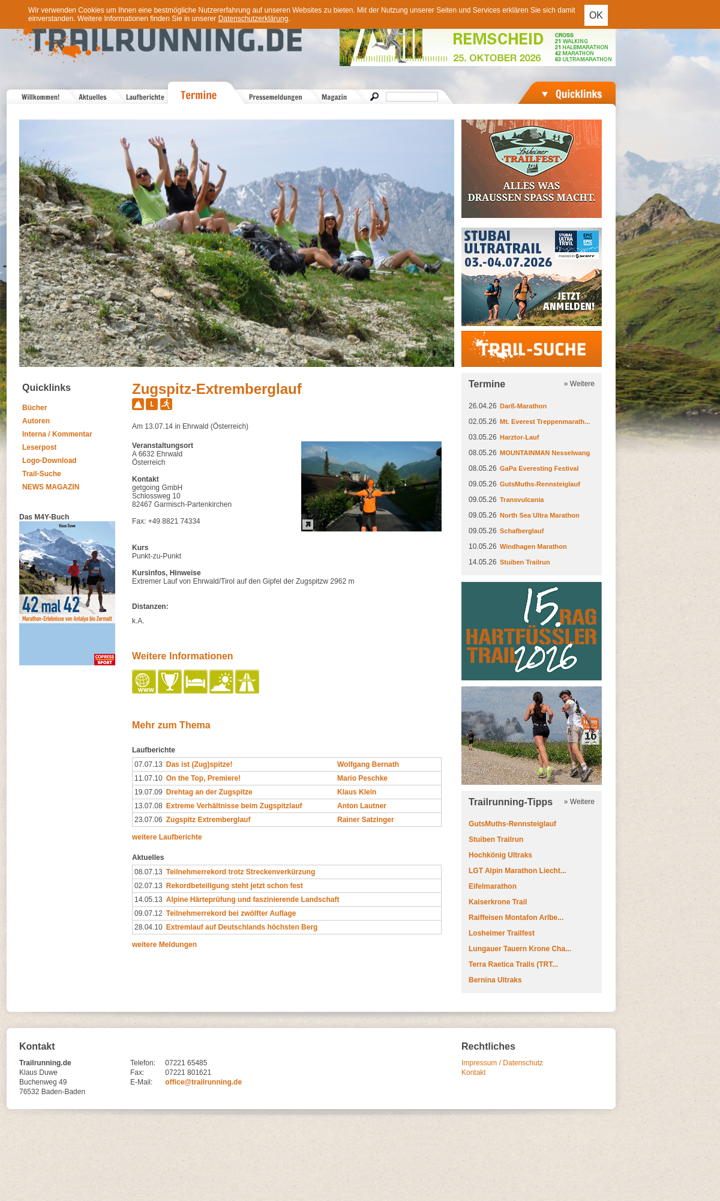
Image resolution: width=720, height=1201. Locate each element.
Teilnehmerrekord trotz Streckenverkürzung (241, 872)
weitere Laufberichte (167, 837)
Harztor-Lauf (519, 437)
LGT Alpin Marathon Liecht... (517, 871)
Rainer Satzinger (365, 819)
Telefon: (142, 1063)
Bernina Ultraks (495, 980)
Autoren (36, 421)
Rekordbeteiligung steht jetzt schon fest (234, 886)
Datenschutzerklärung (253, 18)
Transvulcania (522, 499)
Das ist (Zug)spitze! (199, 764)
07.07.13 (148, 764)
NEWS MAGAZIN (50, 487)
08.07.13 (148, 872)
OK (596, 15)
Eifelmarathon (493, 886)
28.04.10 (148, 927)
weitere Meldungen (164, 944)
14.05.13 (148, 899)
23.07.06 (148, 819)
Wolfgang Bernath (368, 764)
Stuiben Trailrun (525, 562)
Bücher (34, 408)
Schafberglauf (522, 530)
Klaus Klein (356, 792)
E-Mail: (141, 1082)
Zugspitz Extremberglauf (208, 819)
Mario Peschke (362, 778)
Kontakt (473, 1072)
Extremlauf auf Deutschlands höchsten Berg (242, 927)
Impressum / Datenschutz (502, 1063)
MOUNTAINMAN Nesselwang (545, 452)
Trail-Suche (41, 474)
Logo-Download (49, 460)
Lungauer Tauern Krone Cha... (520, 949)
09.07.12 (148, 913)
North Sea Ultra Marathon (540, 515)
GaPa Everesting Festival (539, 468)
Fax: (137, 1072)
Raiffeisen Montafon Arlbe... (516, 917)
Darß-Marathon (523, 406)
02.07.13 (148, 886)
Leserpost (39, 447)
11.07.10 (148, 778)
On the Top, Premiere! (203, 778)
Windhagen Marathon (533, 546)
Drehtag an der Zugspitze (209, 792)
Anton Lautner (361, 806)
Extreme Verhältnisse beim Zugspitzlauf (234, 806)
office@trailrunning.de (203, 1082)
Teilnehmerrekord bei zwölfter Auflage (231, 913)
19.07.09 (148, 792)
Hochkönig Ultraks (500, 855)
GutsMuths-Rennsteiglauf (540, 484)
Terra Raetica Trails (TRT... (513, 964)
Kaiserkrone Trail (498, 902)
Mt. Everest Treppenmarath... (545, 421)
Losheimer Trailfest (502, 933)
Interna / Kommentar (57, 434)
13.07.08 (148, 806)
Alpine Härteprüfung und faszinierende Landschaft (253, 899)
